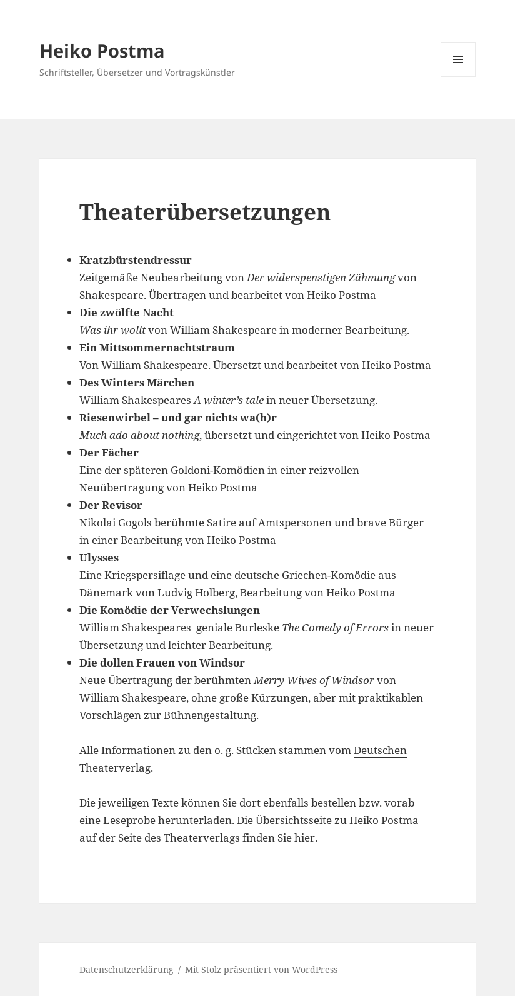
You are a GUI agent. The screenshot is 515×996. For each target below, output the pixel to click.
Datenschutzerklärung (126, 969)
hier (304, 837)
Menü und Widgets (458, 76)
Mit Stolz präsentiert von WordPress (261, 969)
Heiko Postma (102, 50)
